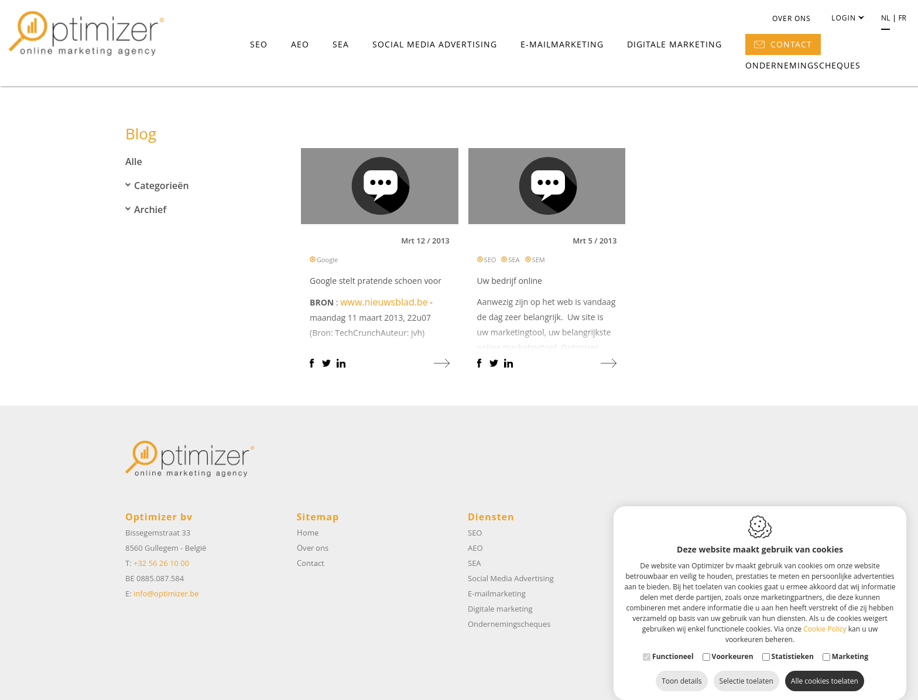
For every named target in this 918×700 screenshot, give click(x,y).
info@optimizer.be (165, 593)
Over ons (791, 18)
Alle (133, 161)
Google (327, 262)
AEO (300, 44)
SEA (341, 44)
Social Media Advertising (434, 44)
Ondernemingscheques (803, 65)
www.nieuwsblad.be (384, 304)
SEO (259, 44)
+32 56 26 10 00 (161, 563)
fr (902, 18)
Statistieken (793, 645)
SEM (538, 262)
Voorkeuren (732, 645)
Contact (783, 44)
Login (847, 18)
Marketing (850, 645)
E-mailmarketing (562, 44)
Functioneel (673, 645)
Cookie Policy (824, 617)
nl (885, 18)
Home (307, 532)
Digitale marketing (674, 44)
